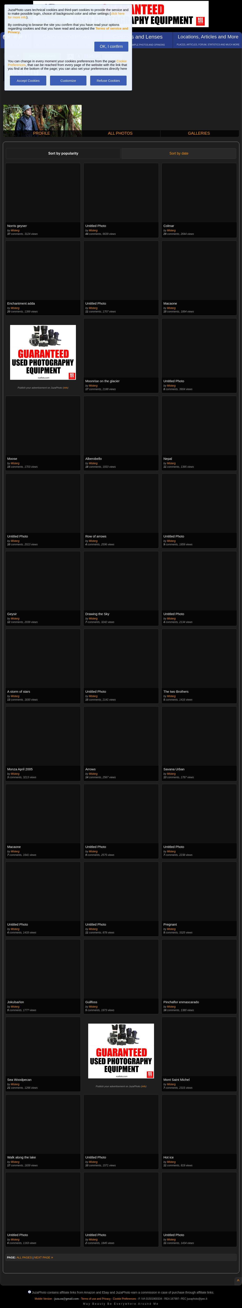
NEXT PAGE (43, 1257)
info (66, 387)
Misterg (15, 230)
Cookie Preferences (124, 1298)
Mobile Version (43, 1298)
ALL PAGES (24, 1257)
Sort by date (178, 153)
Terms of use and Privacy (96, 1298)
